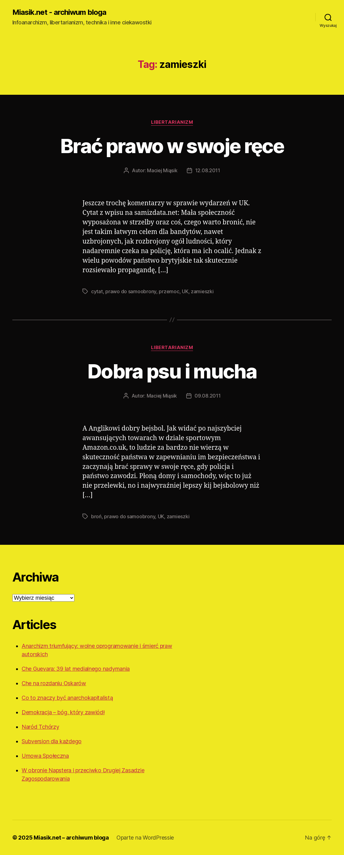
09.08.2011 (207, 396)
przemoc (169, 291)
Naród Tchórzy (40, 727)
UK (185, 291)
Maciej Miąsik (162, 170)
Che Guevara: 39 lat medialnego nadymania (76, 668)
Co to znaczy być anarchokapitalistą (67, 697)
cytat (97, 291)
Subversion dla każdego (52, 741)
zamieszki (202, 291)
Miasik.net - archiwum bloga (59, 12)
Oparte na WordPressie (145, 837)
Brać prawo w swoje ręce (172, 146)
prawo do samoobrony (130, 291)
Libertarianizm (172, 122)
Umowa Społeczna (45, 756)
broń (96, 516)
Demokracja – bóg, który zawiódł (63, 712)
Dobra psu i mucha (172, 371)
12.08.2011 (207, 170)
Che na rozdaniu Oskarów (54, 683)
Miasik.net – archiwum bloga (71, 837)
